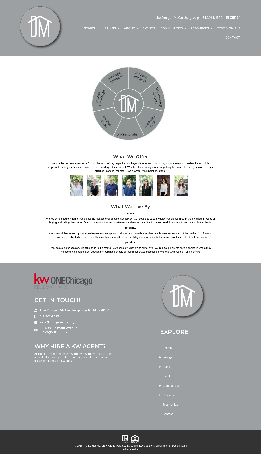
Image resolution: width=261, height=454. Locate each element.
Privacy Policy (130, 449)
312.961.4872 (212, 17)
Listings (109, 28)
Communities (171, 28)
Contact (232, 37)
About (129, 28)
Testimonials (228, 28)
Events (149, 28)
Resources (199, 28)
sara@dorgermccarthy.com (61, 322)
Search (90, 28)
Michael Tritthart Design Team (170, 445)
